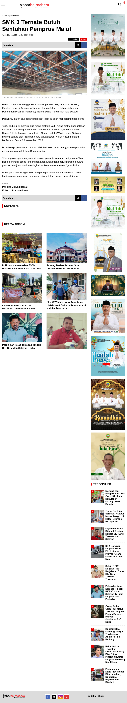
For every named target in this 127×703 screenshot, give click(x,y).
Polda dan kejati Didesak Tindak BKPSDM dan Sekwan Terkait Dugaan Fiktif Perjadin (21, 348)
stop (83, 39)
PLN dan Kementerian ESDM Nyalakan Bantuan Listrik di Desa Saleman (22, 268)
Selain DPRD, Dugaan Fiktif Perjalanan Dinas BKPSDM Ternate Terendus (114, 572)
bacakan (73, 39)
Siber (101, 696)
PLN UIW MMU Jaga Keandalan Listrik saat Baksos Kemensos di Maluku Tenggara (66, 305)
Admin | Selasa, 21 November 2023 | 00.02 (17, 35)
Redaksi (91, 696)
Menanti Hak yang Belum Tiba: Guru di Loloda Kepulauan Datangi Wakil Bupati (115, 497)
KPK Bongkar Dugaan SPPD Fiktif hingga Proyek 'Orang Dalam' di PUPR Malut (113, 552)
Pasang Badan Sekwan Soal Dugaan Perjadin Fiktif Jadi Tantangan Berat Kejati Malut (64, 268)
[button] (124, 1)
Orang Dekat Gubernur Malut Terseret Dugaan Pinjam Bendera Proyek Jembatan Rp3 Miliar (115, 614)
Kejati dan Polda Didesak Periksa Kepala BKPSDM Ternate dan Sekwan (114, 533)
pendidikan (14, 16)
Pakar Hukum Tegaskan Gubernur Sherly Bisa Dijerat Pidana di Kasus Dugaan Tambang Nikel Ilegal (115, 654)
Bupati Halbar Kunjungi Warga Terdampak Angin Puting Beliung (114, 634)
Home (4, 16)
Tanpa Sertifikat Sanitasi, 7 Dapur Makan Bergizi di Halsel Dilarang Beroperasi (114, 516)
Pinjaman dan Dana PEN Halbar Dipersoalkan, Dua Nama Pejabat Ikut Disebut (114, 675)
